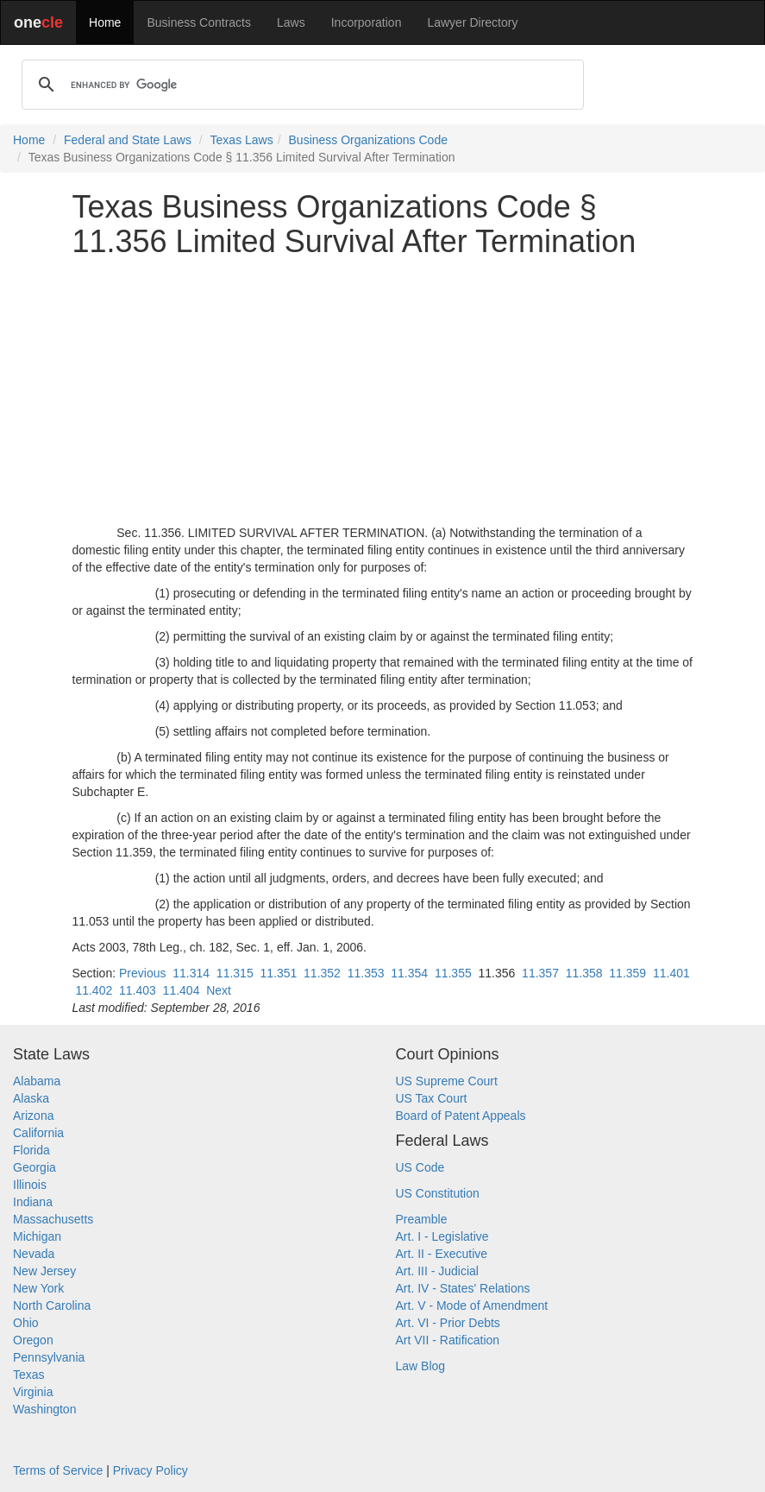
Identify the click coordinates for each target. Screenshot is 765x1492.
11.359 (627, 973)
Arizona (33, 1115)
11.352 (322, 973)
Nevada (33, 1254)
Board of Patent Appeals (461, 1115)
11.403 (137, 990)
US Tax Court (431, 1098)
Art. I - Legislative (442, 1236)
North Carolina (52, 1305)
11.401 (671, 973)
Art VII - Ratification (448, 1340)
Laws (291, 22)
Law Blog (421, 1366)
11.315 (235, 973)
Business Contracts (199, 22)
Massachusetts (53, 1219)
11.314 (191, 973)
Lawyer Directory (472, 22)
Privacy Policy (150, 1470)
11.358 (584, 973)
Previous (142, 973)
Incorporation (366, 22)
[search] (300, 84)
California (38, 1133)
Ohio (26, 1323)
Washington (44, 1409)
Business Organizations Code (368, 140)
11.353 (366, 973)
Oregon (33, 1340)
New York (38, 1288)
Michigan (37, 1236)
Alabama (36, 1081)
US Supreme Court (447, 1081)
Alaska (31, 1098)
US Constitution (438, 1193)
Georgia (34, 1167)
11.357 (540, 973)
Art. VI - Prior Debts (448, 1323)
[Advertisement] (382, 391)
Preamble (422, 1219)
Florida (31, 1150)
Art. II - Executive (442, 1254)
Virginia (33, 1392)
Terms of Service (58, 1470)
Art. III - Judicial (437, 1271)
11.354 (409, 973)
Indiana (33, 1202)
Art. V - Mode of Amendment (472, 1305)
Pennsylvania (49, 1357)
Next (218, 990)
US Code (420, 1167)
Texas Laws (241, 140)
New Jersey (44, 1271)
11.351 (278, 973)
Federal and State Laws (127, 140)
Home (105, 22)
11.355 (453, 973)
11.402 (93, 990)
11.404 (181, 990)
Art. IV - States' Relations (463, 1288)
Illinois (30, 1185)
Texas (29, 1374)
